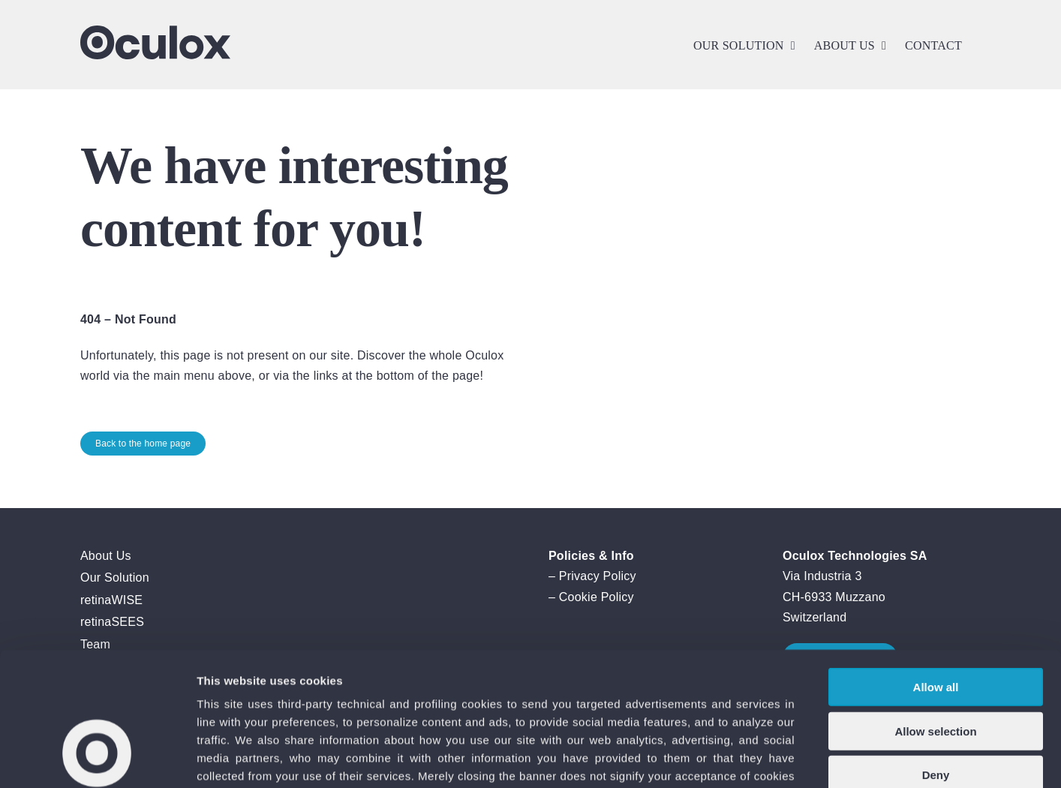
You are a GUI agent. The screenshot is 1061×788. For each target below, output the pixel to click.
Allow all (936, 572)
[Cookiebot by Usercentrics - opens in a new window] (97, 758)
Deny (936, 660)
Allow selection (935, 616)
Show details (787, 758)
